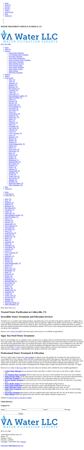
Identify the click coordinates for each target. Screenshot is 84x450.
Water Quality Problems (16, 67)
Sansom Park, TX (14, 171)
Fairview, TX (13, 103)
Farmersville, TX (14, 105)
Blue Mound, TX (14, 89)
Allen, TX (12, 80)
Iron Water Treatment (15, 56)
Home (7, 3)
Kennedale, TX (13, 126)
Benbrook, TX (13, 87)
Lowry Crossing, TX (15, 133)
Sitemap (23, 442)
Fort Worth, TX (13, 110)
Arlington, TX (13, 83)
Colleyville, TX (14, 94)
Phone (24, 409)
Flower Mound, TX (15, 106)
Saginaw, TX (13, 169)
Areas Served (9, 12)
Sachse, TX (12, 167)
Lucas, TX (12, 135)
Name (3, 409)
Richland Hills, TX (15, 162)
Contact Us (8, 16)
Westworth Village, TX (16, 183)
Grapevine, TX (13, 115)
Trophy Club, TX (14, 176)
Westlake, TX (13, 181)
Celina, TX (12, 92)
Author (29, 398)
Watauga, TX (13, 180)
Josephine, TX (13, 122)
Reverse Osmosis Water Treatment (20, 60)
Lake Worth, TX (14, 128)
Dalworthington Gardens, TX (18, 96)
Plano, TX (12, 153)
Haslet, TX (12, 119)
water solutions (29, 357)
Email (45, 409)
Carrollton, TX (13, 90)
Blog (6, 14)
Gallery (7, 10)
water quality (15, 349)
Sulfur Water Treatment (16, 62)
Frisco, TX (12, 112)
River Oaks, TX (14, 164)
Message (67, 409)
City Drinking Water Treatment (18, 55)
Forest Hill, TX (13, 108)
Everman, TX (13, 101)
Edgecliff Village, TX (15, 97)
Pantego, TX (13, 146)
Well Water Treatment (16, 72)
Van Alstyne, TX (14, 178)
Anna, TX (12, 81)
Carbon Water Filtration (16, 53)
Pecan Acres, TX (14, 149)
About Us (8, 5)
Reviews (7, 8)
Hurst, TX (12, 121)
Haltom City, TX (14, 117)
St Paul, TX (12, 174)
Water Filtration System (16, 64)
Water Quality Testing (16, 69)
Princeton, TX (13, 155)
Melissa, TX (12, 139)
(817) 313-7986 (6, 44)
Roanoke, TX (13, 165)
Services (7, 7)
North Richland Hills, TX (17, 144)
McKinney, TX (13, 137)
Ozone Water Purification (17, 58)
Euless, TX (12, 99)
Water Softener (13, 71)
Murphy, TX (13, 140)
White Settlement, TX (16, 185)
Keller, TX (12, 124)
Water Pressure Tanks (15, 65)
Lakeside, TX (13, 130)
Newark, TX (13, 142)
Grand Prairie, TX (14, 114)
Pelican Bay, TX (14, 151)
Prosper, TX (12, 156)
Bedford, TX (13, 85)
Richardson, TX (14, 160)
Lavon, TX (12, 131)
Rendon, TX (12, 158)
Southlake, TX (13, 172)
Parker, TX (12, 147)
